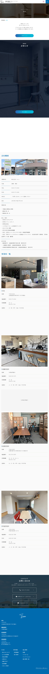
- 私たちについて (5, 652)
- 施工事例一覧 (25, 659)
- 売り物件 (16, 654)
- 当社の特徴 (4, 657)
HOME (3, 650)
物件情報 (15, 650)
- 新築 (23, 652)
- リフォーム (25, 654)
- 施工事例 (24, 650)
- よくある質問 (5, 654)
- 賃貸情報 (16, 652)
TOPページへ (24, 35)
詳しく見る (24, 111)
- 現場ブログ (4, 661)
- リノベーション (26, 657)
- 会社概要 (4, 663)
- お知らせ (4, 659)
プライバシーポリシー (42, 668)
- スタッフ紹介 (5, 665)
